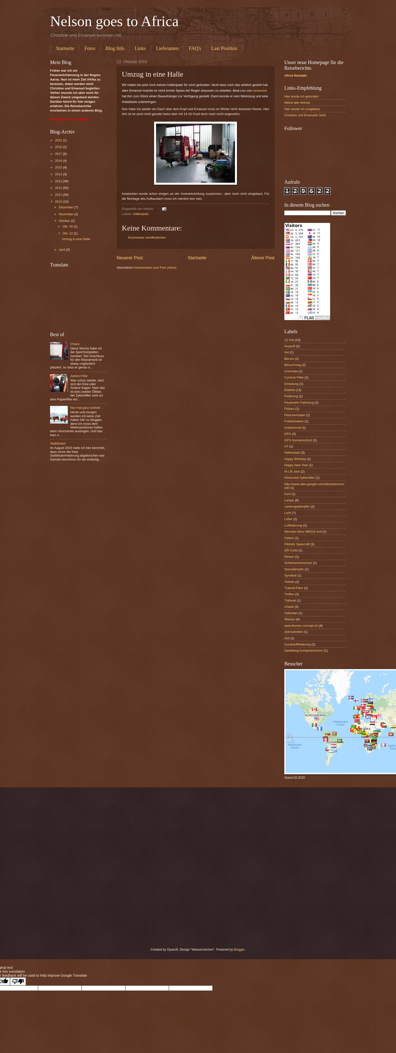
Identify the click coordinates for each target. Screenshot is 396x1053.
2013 (59, 181)
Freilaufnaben (294, 421)
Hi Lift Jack (292, 471)
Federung (291, 396)
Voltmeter (291, 613)
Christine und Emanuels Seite (305, 115)
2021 (59, 140)
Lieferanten (167, 48)
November (66, 214)
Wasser (289, 619)
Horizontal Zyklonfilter (299, 477)
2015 (59, 167)
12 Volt (289, 340)
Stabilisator (58, 443)
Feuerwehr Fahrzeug (299, 402)
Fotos (89, 48)
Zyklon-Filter (79, 376)
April (62, 249)
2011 (59, 195)
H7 (286, 446)
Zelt (286, 638)
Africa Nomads (295, 75)
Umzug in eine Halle (76, 239)
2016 (59, 161)
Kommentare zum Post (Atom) (155, 267)
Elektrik (289, 390)
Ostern (289, 538)
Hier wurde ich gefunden (301, 96)
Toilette (289, 582)
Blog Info (115, 48)
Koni (287, 494)
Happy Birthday (295, 459)
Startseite (65, 48)
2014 (59, 174)
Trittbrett (290, 600)
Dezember (66, 207)
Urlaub (289, 607)
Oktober (65, 221)
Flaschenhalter (294, 415)
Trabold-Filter (293, 588)
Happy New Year (296, 465)
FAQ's (195, 48)
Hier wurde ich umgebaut (302, 109)
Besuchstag (292, 365)
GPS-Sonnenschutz (298, 440)
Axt (286, 352)
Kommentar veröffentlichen (147, 237)
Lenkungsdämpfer (297, 506)
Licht (287, 513)
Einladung (291, 384)
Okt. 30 (68, 226)
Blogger (239, 949)
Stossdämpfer (294, 569)
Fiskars (289, 409)
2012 (59, 188)
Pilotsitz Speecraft (297, 544)
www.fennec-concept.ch (301, 625)
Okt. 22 (68, 233)
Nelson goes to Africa (114, 21)
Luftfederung (293, 525)
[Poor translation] (18, 981)
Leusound (259, 90)
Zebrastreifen (293, 632)
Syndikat (290, 575)
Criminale (291, 371)
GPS (287, 434)
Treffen (289, 594)
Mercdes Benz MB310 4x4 (303, 531)
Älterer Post (262, 257)
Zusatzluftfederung (297, 644)
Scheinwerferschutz (298, 563)
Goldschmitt (292, 427)
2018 (59, 147)
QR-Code (291, 550)
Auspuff (289, 346)
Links (140, 48)
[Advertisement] (78, 299)
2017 (59, 154)
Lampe (289, 500)
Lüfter (288, 519)
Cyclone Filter (294, 377)
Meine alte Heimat (297, 102)
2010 (59, 201)
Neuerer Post (130, 257)
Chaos (74, 344)
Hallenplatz (141, 214)
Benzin (289, 359)
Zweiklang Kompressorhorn (303, 650)
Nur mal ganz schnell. (85, 408)
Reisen (289, 557)
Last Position (224, 48)
